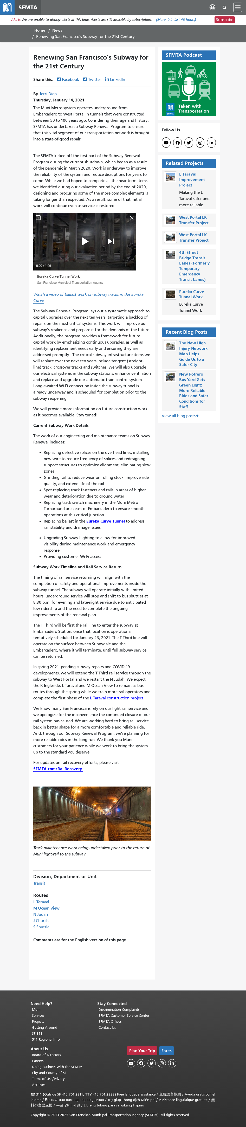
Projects (38, 1021)
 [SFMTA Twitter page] (189, 143)
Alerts (16, 20)
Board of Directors (46, 1055)
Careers (37, 1061)
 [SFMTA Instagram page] (200, 143)
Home (39, 30)
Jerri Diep (48, 94)
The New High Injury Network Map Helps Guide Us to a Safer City (193, 354)
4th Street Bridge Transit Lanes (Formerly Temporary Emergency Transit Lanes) (194, 266)
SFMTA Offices (110, 1021)
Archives (38, 1085)
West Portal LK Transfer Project (194, 220)
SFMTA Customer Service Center (124, 1015)
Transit (39, 883)
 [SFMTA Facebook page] (178, 143)
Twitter (94, 80)
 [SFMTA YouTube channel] (166, 143)
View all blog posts (179, 416)
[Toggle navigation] (237, 7)
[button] (212, 7)
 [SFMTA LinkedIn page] (211, 143)
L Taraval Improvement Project (192, 180)
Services (38, 1015)
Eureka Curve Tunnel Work (191, 294)
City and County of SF (49, 1073)
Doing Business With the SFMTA (57, 1067)
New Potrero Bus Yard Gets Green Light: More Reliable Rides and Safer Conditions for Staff (193, 390)
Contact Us (107, 1027)
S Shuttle (41, 927)
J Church (41, 920)
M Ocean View (46, 908)
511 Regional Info (46, 1039)
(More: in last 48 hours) (176, 20)
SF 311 (37, 1033)
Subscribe (224, 19)
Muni (36, 1009)
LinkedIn (117, 80)
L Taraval (41, 902)
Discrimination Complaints (119, 1009)
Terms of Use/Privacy (48, 1079)
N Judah (40, 914)
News (57, 30)
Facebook (70, 80)
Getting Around (44, 1027)
